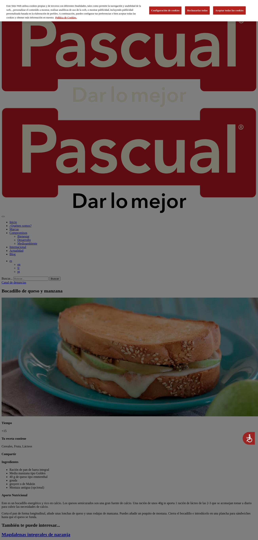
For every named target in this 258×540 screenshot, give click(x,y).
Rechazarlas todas (197, 10)
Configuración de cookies (165, 10)
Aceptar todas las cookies (229, 10)
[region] (129, 10)
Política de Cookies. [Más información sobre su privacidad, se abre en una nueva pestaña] (66, 17)
